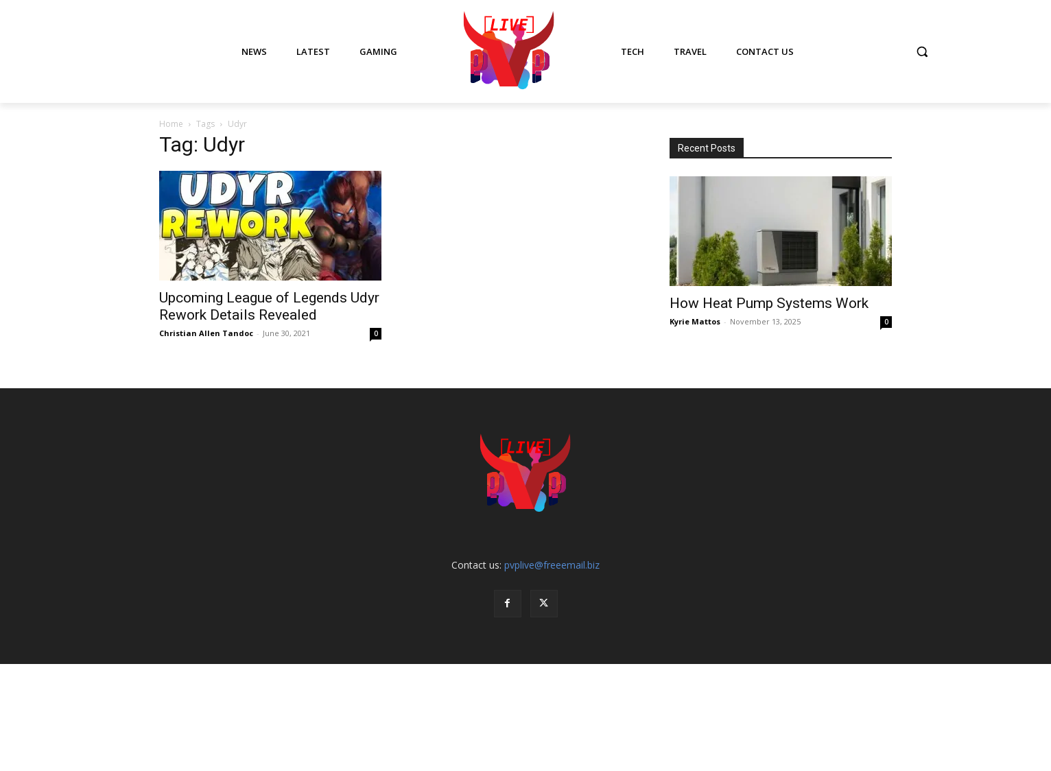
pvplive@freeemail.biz (552, 564)
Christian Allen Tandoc (206, 333)
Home (171, 124)
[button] (922, 51)
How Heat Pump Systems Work (769, 303)
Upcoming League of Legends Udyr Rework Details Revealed (269, 306)
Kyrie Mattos (695, 321)
